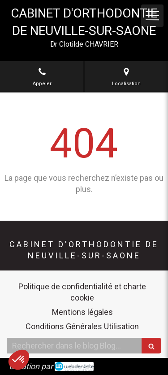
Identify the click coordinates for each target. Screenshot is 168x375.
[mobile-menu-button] (152, 15)
